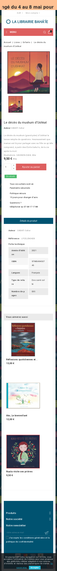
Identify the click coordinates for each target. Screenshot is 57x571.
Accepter (35, 568)
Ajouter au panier (31, 167)
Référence (14, 238)
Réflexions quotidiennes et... (22, 359)
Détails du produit (28, 221)
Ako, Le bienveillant (16, 415)
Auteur (7, 128)
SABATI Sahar (17, 128)
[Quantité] (7, 167)
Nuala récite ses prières (19, 471)
